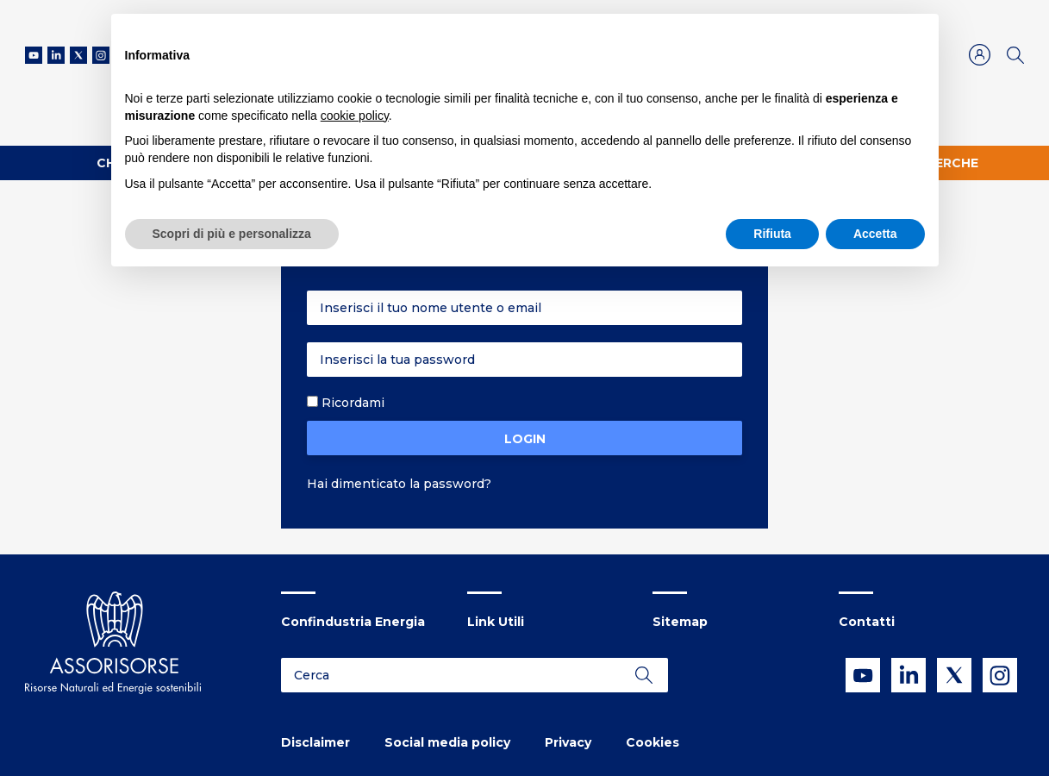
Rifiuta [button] (772, 234)
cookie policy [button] (355, 115)
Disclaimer (315, 742)
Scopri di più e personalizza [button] (232, 234)
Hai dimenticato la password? (399, 483)
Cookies (652, 742)
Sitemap (680, 621)
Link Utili (495, 621)
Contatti (867, 621)
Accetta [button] (875, 234)
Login (525, 439)
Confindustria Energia (353, 621)
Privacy (568, 742)
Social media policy (447, 742)
